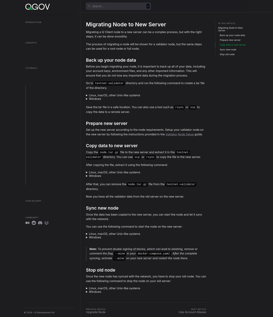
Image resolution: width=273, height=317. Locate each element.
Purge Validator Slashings (40, 153)
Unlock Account (35, 163)
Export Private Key (37, 158)
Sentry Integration (36, 177)
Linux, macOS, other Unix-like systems (114, 95)
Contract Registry (35, 53)
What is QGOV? (33, 27)
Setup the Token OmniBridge (42, 106)
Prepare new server (230, 40)
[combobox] (118, 6)
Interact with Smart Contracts (42, 140)
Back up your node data (232, 35)
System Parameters (37, 167)
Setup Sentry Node (37, 111)
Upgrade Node (35, 121)
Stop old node (227, 54)
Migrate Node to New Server (42, 126)
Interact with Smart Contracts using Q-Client (47, 147)
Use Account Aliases (38, 131)
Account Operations (37, 182)
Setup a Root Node (37, 102)
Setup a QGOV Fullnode (39, 92)
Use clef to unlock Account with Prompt (48, 135)
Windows (95, 98)
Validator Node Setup (180, 133)
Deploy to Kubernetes (38, 116)
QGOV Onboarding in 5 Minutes (42, 32)
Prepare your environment (41, 87)
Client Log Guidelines (38, 172)
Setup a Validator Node (39, 97)
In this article (226, 23)
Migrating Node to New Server (230, 29)
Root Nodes (31, 48)
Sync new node (228, 49)
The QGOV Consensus (37, 57)
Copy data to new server (233, 44)
